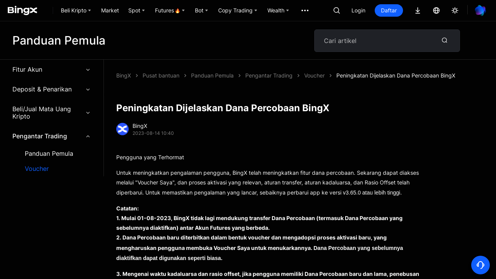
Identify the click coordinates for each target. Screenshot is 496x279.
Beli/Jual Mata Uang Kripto (51, 112)
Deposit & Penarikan (51, 89)
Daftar (389, 10)
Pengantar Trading (51, 136)
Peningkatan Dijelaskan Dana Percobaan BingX (395, 75)
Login (358, 10)
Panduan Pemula (49, 153)
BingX (123, 75)
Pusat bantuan (161, 75)
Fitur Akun (51, 69)
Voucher (37, 168)
